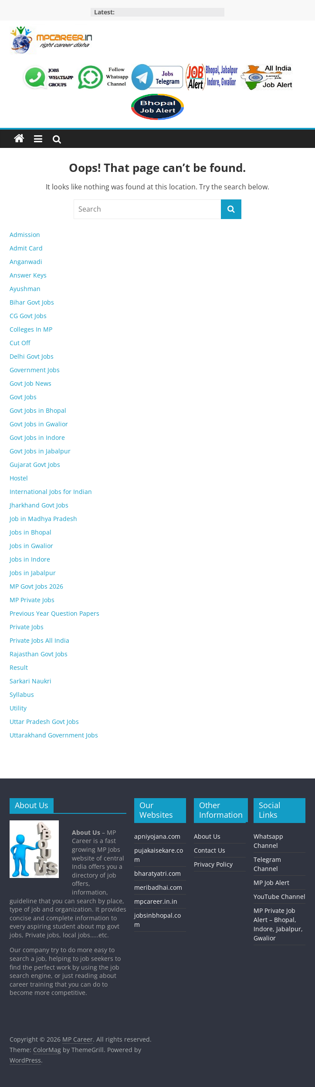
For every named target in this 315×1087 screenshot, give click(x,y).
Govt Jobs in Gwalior (39, 424)
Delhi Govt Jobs (32, 356)
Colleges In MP (31, 329)
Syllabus (22, 694)
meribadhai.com (158, 887)
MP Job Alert (271, 882)
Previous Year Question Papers (54, 613)
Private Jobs (27, 627)
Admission (25, 234)
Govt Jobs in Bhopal (38, 410)
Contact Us (209, 850)
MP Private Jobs (32, 600)
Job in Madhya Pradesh (43, 518)
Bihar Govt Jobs (32, 302)
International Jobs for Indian (51, 491)
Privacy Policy (213, 864)
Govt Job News (30, 383)
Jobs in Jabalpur (33, 573)
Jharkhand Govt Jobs (39, 505)
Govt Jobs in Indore (37, 437)
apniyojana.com (157, 836)
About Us (207, 836)
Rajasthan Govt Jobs (39, 654)
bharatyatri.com (157, 873)
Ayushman (25, 289)
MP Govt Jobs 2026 (36, 586)
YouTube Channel (279, 896)
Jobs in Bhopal (30, 532)
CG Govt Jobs (28, 316)
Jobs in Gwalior (31, 546)
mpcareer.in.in (155, 901)
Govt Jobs (23, 397)
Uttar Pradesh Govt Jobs (44, 721)
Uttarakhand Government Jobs (54, 735)
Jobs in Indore (30, 559)
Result (19, 667)
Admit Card (26, 248)
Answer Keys (28, 275)
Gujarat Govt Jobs (35, 464)
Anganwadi (26, 261)
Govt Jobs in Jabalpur (40, 451)
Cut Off (20, 343)
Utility (18, 708)
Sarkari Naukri (30, 681)
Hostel (19, 478)
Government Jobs (35, 370)
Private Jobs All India (39, 640)
